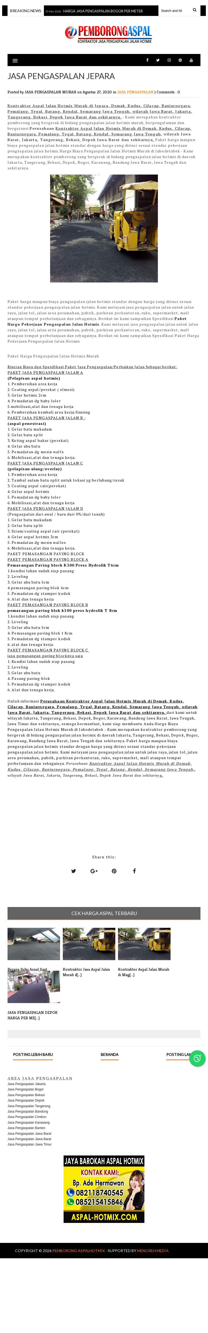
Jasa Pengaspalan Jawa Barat (29, 1134)
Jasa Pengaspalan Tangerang (29, 1106)
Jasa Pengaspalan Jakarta (27, 1084)
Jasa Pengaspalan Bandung (28, 1111)
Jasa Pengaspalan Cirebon (27, 1117)
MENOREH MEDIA (153, 1250)
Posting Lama (180, 1054)
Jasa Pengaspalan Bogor (26, 1089)
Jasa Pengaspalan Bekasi (26, 1095)
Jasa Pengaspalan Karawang (29, 1122)
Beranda (110, 1054)
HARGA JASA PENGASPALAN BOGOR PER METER (104, 11)
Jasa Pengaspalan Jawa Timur (29, 1144)
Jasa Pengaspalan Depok (26, 1100)
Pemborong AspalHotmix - (80, 1250)
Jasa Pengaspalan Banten (26, 1128)
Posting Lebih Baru (33, 1054)
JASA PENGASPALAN (136, 91)
